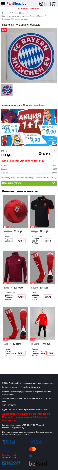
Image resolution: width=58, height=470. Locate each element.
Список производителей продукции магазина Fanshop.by (28, 177)
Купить (21, 240)
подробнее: (39, 105)
